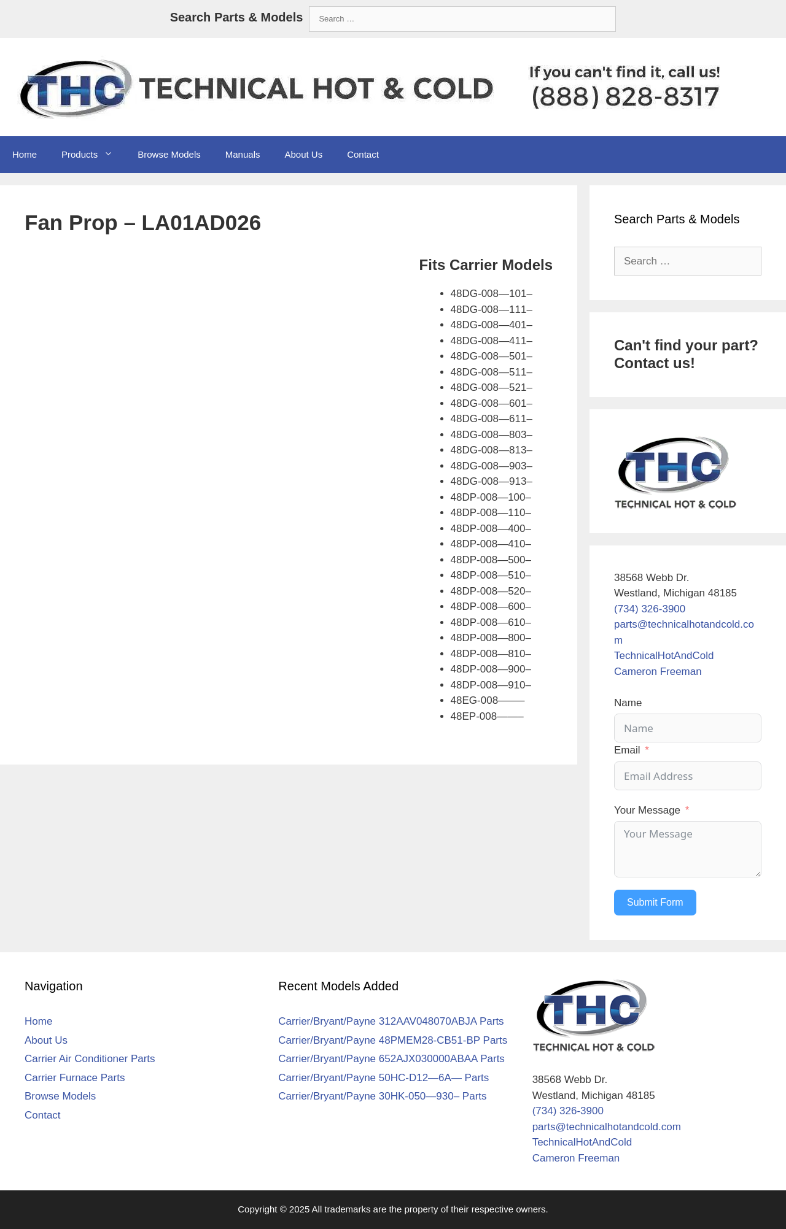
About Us (303, 154)
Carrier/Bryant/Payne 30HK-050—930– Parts (382, 1096)
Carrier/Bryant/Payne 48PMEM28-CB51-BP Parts (392, 1040)
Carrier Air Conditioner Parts (90, 1059)
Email (627, 750)
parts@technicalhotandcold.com (606, 1127)
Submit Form (655, 902)
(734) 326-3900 (649, 609)
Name (628, 703)
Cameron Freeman (658, 671)
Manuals (242, 154)
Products (93, 154)
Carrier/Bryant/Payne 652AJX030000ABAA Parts (391, 1059)
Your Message (647, 810)
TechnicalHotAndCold (664, 655)
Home (24, 154)
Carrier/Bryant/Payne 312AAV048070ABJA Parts (391, 1021)
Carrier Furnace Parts (75, 1078)
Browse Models (169, 154)
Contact (363, 154)
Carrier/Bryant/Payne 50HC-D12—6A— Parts (383, 1078)
